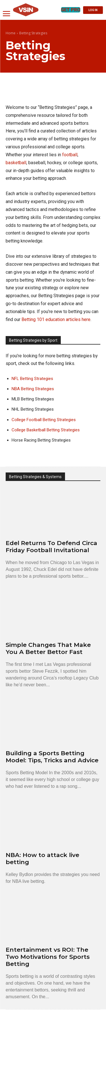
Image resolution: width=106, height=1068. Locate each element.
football (69, 154)
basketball (16, 162)
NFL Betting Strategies (32, 378)
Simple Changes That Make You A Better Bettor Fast (48, 648)
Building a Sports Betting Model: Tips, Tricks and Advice (52, 757)
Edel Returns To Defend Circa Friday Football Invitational (51, 546)
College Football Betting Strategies (44, 419)
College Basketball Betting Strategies (46, 429)
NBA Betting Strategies (33, 388)
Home (11, 33)
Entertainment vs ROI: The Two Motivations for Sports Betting (48, 956)
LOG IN (93, 10)
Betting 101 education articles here (55, 319)
